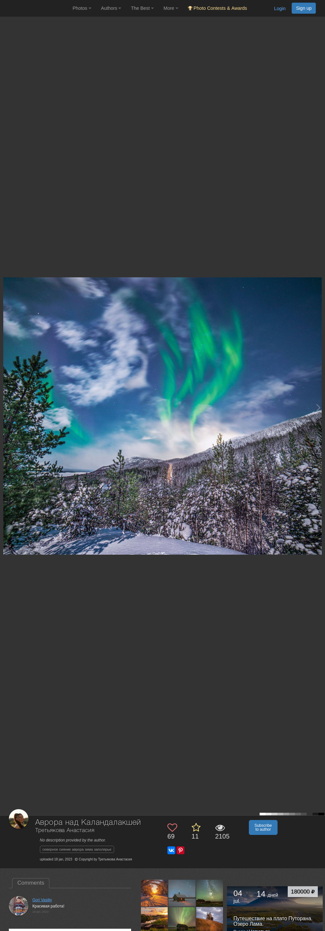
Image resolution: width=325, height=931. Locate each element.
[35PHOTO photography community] (35, 8)
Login (279, 8)
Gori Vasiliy (42, 900)
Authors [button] (111, 8)
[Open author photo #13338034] (154, 893)
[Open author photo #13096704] (154, 920)
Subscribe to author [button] (263, 827)
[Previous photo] (6, 407)
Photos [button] (82, 8)
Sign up (304, 8)
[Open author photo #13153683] (182, 893)
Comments (30, 883)
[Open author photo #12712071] (182, 920)
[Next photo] (318, 407)
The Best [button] (142, 8)
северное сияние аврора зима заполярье (77, 849)
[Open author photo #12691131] (209, 920)
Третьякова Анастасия (64, 830)
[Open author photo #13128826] (209, 893)
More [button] (170, 8)
